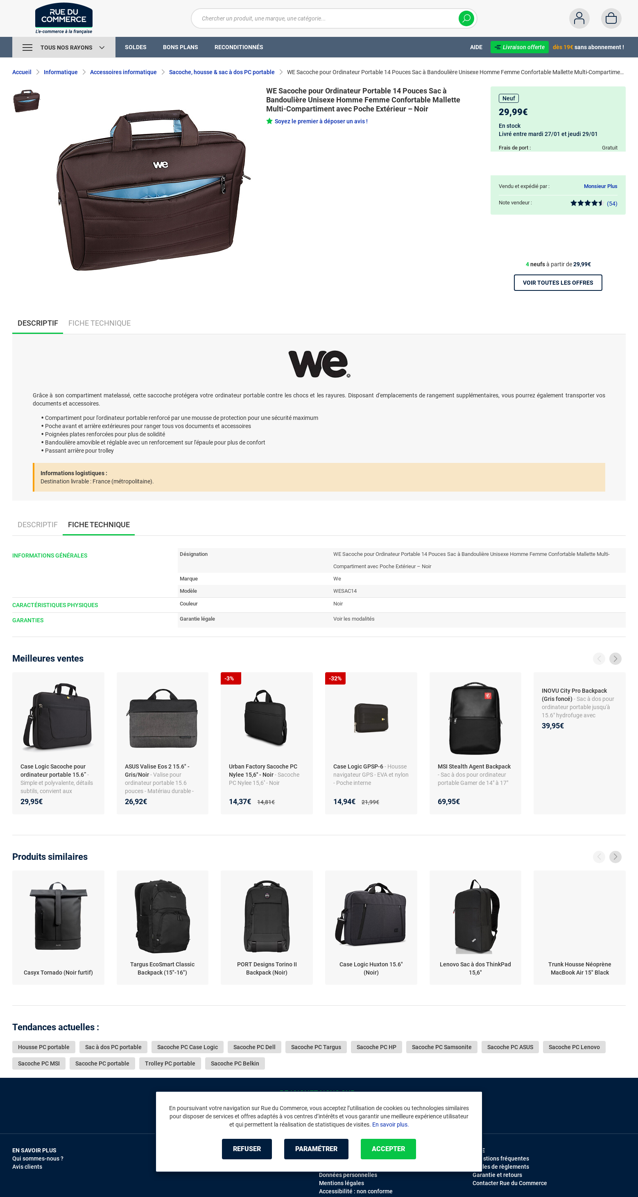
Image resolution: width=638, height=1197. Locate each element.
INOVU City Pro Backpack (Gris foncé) (574, 694)
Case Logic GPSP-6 (359, 766)
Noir (338, 604)
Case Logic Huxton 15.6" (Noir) (371, 968)
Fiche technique (99, 323)
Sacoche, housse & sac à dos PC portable (222, 72)
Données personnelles (348, 1175)
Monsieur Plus (601, 186)
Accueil (22, 72)
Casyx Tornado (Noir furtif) (58, 972)
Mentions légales (341, 1183)
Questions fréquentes (501, 1158)
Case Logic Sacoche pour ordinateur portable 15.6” (53, 770)
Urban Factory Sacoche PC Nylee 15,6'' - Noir (263, 770)
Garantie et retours (497, 1175)
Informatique (61, 72)
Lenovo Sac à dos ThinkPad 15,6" (475, 968)
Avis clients (27, 1166)
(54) (594, 203)
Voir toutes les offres (558, 282)
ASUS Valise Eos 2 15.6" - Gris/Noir (157, 770)
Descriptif (38, 524)
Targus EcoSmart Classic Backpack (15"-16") (162, 968)
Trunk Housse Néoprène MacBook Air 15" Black (579, 968)
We (337, 579)
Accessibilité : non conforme (356, 1191)
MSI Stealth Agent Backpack (474, 766)
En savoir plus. (390, 1124)
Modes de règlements (501, 1166)
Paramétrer (316, 1149)
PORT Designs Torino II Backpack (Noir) (267, 968)
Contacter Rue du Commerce (510, 1183)
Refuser (247, 1149)
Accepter (388, 1149)
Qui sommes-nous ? (37, 1158)
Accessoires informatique (123, 72)
